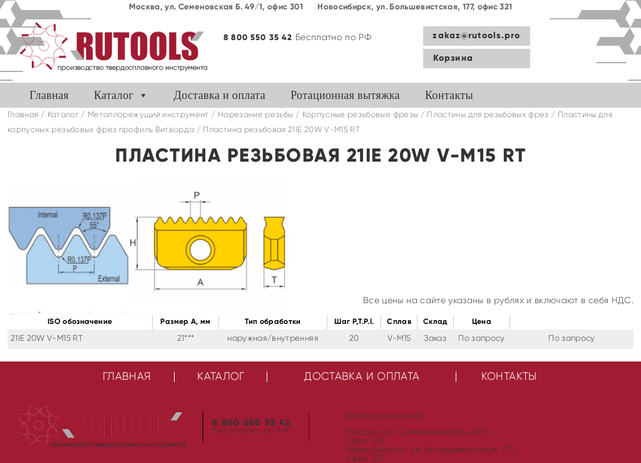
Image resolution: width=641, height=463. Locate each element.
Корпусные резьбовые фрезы (360, 115)
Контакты (449, 95)
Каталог (113, 95)
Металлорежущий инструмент (148, 115)
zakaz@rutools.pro (476, 35)
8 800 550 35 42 (258, 38)
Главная (49, 95)
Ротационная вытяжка (345, 95)
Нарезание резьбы (256, 115)
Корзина (453, 58)
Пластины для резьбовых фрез (487, 115)
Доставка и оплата (220, 95)
